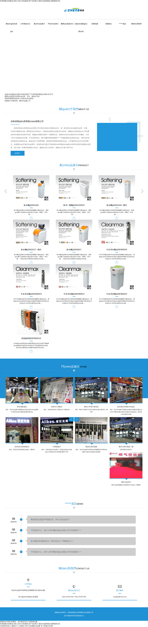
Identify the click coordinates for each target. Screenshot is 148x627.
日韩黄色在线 (5, 626)
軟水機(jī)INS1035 (31, 205)
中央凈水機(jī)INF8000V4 (31, 294)
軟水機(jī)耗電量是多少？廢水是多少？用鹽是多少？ (52, 541)
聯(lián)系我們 (136, 24)
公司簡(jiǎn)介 (25, 24)
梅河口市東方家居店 (91, 407)
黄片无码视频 (30, 626)
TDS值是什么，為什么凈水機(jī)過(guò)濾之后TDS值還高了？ (56, 530)
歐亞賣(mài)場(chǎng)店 (126, 407)
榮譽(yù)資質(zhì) (67, 24)
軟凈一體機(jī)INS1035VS (74, 205)
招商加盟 (95, 24)
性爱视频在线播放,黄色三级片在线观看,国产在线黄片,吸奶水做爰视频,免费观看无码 (30, 1)
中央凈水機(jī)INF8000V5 (116, 250)
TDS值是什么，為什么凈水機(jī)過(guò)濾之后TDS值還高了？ (56, 552)
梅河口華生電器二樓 (126, 447)
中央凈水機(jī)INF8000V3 (74, 294)
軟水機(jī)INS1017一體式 (31, 250)
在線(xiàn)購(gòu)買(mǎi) (14, 94)
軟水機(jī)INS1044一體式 (117, 205)
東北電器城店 (22, 407)
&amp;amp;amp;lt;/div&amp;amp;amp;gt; (117, 135)
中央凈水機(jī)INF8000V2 (116, 294)
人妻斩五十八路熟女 (17, 626)
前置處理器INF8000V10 (31, 338)
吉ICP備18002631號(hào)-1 (74, 616)
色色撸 (37, 626)
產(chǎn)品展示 (39, 24)
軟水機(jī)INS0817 (74, 250)
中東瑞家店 (57, 447)
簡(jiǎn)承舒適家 (91, 447)
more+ (17, 153)
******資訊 (122, 24)
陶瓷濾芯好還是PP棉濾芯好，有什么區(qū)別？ (50, 519)
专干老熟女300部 (47, 626)
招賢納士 (108, 24)
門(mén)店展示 (53, 24)
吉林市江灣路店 (56, 407)
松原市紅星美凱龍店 (22, 447)
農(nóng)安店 (126, 482)
